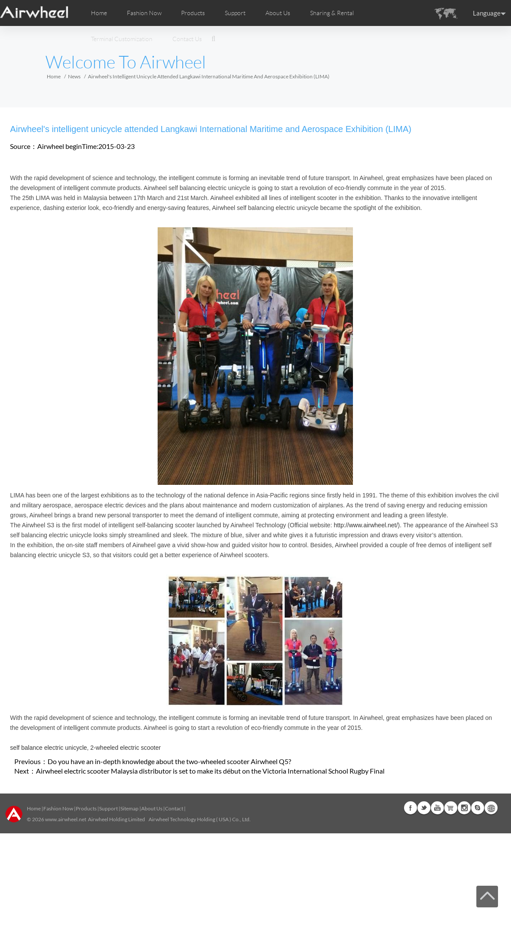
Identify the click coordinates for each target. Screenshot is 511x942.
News (74, 76)
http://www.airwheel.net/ (366, 525)
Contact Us (187, 38)
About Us (151, 808)
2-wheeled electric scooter (126, 747)
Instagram (464, 807)
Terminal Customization (121, 38)
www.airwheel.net (65, 819)
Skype (477, 807)
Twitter (423, 807)
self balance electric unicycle (48, 747)
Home (99, 13)
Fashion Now (58, 808)
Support (235, 13)
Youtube (437, 807)
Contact (174, 808)
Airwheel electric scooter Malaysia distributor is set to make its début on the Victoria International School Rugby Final (210, 771)
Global (491, 807)
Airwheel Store (450, 807)
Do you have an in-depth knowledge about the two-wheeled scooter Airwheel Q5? (169, 761)
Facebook (410, 807)
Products (193, 13)
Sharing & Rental (332, 13)
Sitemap (129, 808)
